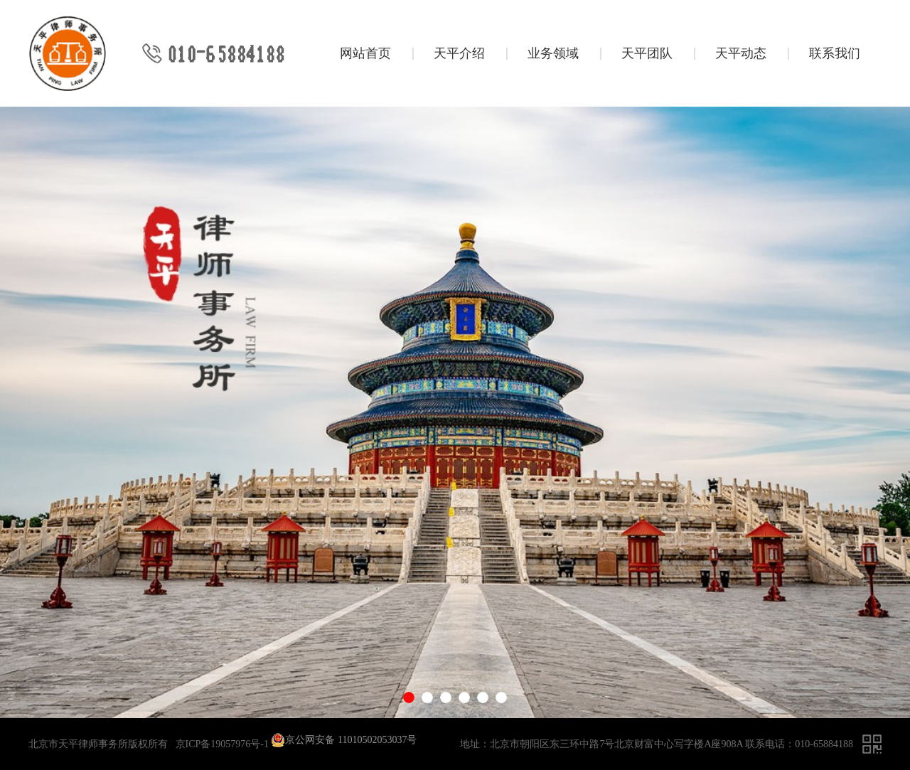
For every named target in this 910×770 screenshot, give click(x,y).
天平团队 (647, 53)
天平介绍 (459, 53)
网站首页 (365, 53)
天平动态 (740, 53)
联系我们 (834, 53)
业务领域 (553, 53)
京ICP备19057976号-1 (222, 744)
